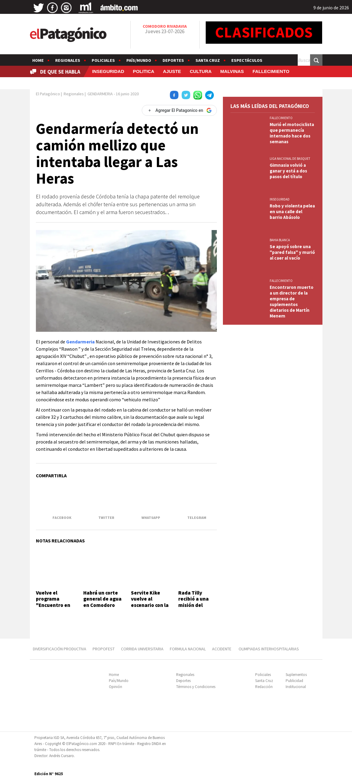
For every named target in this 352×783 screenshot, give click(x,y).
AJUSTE (172, 71)
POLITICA (143, 71)
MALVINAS (232, 71)
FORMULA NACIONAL (188, 649)
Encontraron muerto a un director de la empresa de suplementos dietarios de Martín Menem (291, 301)
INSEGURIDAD (108, 71)
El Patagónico (48, 93)
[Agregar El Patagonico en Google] (179, 110)
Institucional (296, 686)
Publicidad (294, 680)
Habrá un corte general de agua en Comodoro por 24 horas (102, 601)
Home (38, 60)
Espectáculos (246, 60)
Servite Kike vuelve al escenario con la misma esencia (150, 601)
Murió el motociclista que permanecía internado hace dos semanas (292, 133)
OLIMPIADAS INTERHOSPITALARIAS (269, 649)
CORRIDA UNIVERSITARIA (142, 649)
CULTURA (200, 71)
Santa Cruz (207, 60)
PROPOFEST (104, 649)
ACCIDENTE (222, 649)
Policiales (103, 60)
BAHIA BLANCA (280, 240)
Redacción (264, 686)
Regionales (67, 60)
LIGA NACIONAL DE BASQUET (290, 158)
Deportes (173, 60)
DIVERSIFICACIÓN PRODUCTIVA (59, 649)
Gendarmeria (80, 342)
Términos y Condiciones (195, 686)
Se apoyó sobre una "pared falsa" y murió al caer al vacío (292, 252)
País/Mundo (138, 60)
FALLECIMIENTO (270, 71)
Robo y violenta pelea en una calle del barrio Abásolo (292, 211)
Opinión (115, 686)
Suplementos (296, 674)
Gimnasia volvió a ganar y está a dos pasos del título (288, 170)
